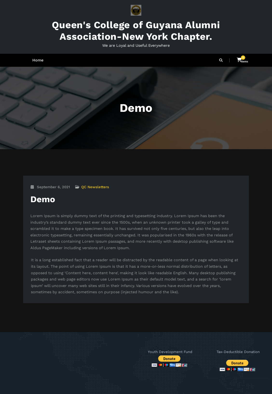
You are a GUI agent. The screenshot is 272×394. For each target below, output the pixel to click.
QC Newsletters (95, 187)
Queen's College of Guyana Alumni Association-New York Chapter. (136, 30)
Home (37, 60)
